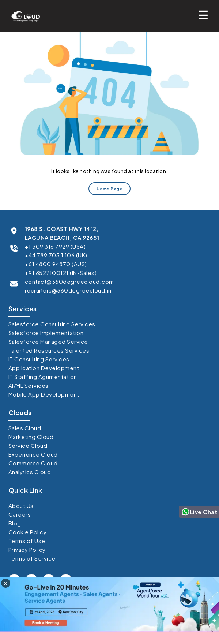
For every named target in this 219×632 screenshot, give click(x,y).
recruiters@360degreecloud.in (68, 290)
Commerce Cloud (33, 463)
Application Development (43, 367)
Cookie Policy (27, 531)
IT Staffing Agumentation (42, 376)
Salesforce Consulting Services (51, 323)
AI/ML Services (28, 385)
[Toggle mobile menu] (205, 14)
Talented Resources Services (49, 350)
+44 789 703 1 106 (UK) (56, 255)
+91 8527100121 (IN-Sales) (61, 272)
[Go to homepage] (24, 16)
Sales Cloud (24, 427)
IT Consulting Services (38, 359)
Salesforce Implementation (46, 332)
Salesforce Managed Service (48, 341)
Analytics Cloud (29, 471)
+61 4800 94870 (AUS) (56, 263)
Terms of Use (26, 540)
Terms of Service (32, 558)
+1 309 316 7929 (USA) (55, 246)
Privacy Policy (27, 549)
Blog (14, 523)
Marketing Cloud (31, 436)
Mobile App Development (43, 394)
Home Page (110, 188)
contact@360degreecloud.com (69, 281)
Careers (19, 514)
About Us (21, 505)
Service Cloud (28, 445)
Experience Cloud (33, 454)
